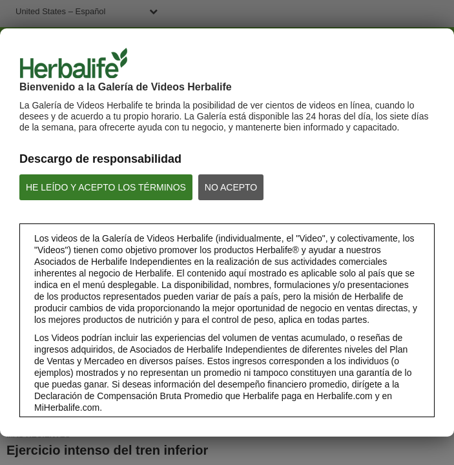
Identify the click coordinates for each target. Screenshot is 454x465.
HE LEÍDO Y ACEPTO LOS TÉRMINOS (106, 187)
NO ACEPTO (231, 187)
